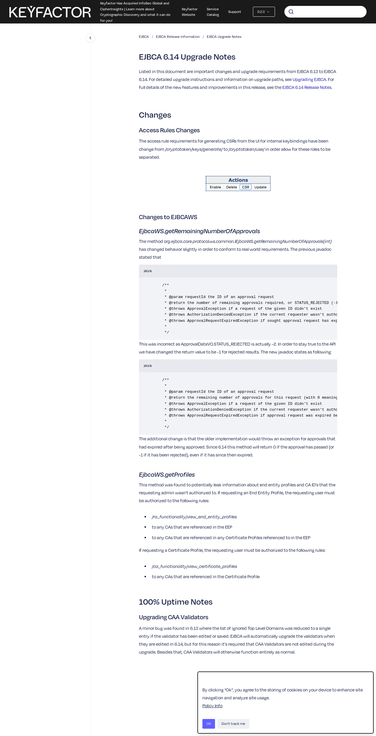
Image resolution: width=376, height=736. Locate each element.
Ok (209, 723)
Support (234, 11)
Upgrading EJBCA (309, 79)
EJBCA (144, 36)
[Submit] (291, 11)
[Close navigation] (90, 38)
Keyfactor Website (189, 11)
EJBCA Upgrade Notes (224, 36)
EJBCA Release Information (178, 36)
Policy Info (212, 705)
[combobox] (325, 11)
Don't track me (233, 723)
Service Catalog (213, 11)
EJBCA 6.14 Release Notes (306, 87)
